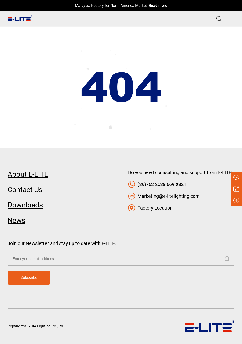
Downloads (25, 205)
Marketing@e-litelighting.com (169, 196)
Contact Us (25, 189)
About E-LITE (28, 174)
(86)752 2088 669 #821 (162, 184)
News (16, 220)
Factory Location (155, 208)
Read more (158, 5)
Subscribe (29, 277)
